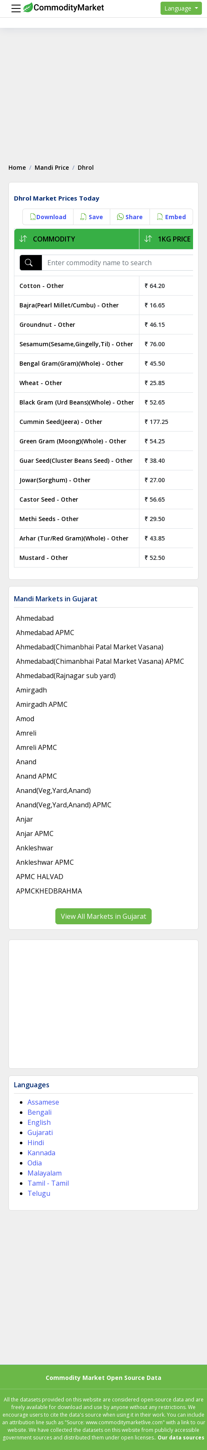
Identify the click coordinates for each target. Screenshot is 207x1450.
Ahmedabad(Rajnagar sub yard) (66, 675)
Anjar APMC (35, 833)
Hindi (35, 1142)
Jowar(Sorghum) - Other (54, 480)
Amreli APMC (36, 747)
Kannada (41, 1152)
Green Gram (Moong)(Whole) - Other (72, 441)
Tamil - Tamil (48, 1183)
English (39, 1122)
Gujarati (40, 1132)
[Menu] (14, 8)
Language (178, 8)
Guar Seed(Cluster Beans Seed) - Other (76, 460)
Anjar (24, 819)
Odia (34, 1163)
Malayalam (44, 1173)
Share (130, 217)
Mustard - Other (43, 558)
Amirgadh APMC (42, 704)
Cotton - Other (41, 286)
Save (91, 217)
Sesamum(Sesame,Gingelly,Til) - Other (76, 344)
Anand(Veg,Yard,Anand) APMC (64, 804)
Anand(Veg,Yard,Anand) (53, 790)
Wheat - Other (40, 383)
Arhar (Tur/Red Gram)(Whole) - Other (73, 538)
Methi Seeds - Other (49, 519)
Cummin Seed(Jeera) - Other (60, 422)
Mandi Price (52, 167)
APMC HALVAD (39, 876)
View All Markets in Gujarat (103, 916)
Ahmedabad (35, 618)
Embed (171, 217)
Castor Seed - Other (48, 499)
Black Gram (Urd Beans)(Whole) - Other (76, 402)
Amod (25, 718)
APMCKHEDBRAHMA (49, 891)
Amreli (26, 733)
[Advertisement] (103, 91)
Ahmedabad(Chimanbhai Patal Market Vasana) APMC (100, 661)
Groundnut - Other (47, 324)
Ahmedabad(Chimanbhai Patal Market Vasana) (89, 647)
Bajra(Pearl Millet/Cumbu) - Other (69, 305)
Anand (26, 761)
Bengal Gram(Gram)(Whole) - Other (71, 363)
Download (48, 217)
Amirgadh (31, 690)
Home (17, 167)
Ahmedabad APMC (45, 632)
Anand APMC (36, 776)
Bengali (39, 1112)
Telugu (38, 1193)
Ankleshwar (34, 848)
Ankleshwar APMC (45, 862)
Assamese (43, 1102)
